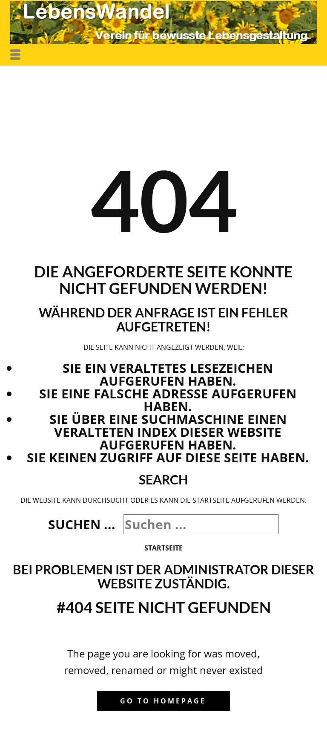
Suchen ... (81, 524)
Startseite (163, 548)
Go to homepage (163, 701)
